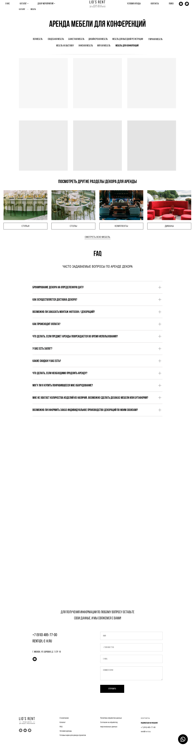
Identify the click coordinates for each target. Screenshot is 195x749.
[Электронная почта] (25, 730)
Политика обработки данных (111, 718)
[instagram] (35, 659)
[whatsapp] (187, 4)
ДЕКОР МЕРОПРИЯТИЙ (45, 3)
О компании (64, 718)
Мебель (33, 9)
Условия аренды (66, 731)
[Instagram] (181, 4)
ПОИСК (171, 3)
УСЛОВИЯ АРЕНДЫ (134, 3)
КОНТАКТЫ (155, 3)
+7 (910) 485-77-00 (148, 727)
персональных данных (108, 727)
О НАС (7, 3)
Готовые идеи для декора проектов (73, 735)
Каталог (22, 9)
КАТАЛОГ (23, 3)
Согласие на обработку (109, 722)
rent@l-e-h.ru (146, 731)
